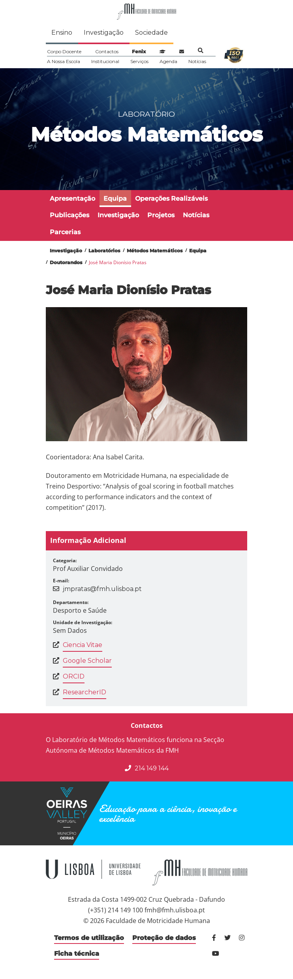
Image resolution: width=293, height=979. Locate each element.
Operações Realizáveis (171, 198)
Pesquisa (200, 50)
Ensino (61, 32)
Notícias (197, 61)
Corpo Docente (64, 51)
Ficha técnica (76, 953)
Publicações (69, 215)
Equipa (115, 198)
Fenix (139, 51)
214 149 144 (147, 768)
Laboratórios (104, 251)
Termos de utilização (89, 938)
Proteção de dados (164, 938)
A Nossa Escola (63, 61)
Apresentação (72, 198)
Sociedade (151, 32)
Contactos (106, 51)
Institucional (105, 61)
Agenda (168, 61)
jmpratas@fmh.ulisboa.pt (102, 589)
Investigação (104, 32)
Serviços (139, 61)
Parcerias (65, 232)
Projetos (161, 215)
